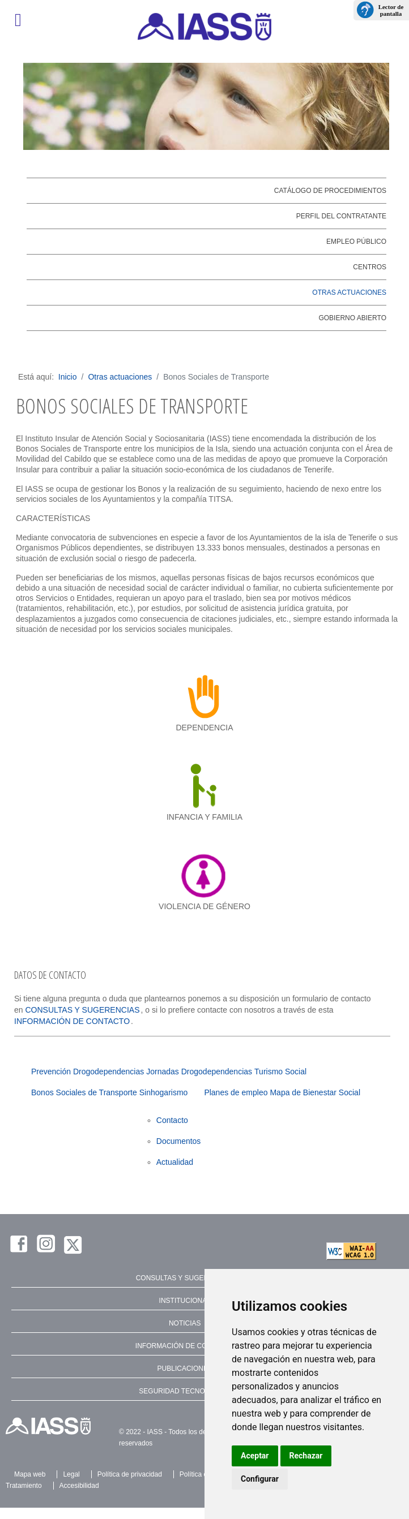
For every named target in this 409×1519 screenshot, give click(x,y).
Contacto (172, 1120)
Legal (71, 1474)
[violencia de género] (205, 875)
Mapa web (29, 1474)
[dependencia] (205, 696)
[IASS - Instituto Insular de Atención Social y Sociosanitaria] (204, 26)
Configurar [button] (260, 1478)
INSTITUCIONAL (185, 1301)
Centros (369, 267)
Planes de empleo (235, 1092)
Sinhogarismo (163, 1092)
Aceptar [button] (255, 1455)
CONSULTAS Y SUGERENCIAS (82, 1009)
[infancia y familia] (205, 785)
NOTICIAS (185, 1323)
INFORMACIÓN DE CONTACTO (72, 1021)
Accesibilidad (79, 1486)
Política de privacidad (129, 1474)
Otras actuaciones (349, 292)
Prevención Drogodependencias (87, 1071)
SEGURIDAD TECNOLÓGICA (185, 1391)
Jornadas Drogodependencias (199, 1071)
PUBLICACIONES (184, 1368)
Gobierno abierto (352, 318)
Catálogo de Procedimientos (330, 191)
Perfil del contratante (341, 216)
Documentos (178, 1141)
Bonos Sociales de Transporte (84, 1092)
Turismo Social (280, 1071)
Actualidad (174, 1162)
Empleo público (356, 242)
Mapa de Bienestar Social (315, 1092)
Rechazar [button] (306, 1455)
